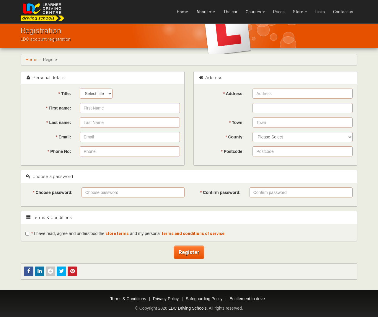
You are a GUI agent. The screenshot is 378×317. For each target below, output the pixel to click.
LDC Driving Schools (187, 308)
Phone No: (59, 151)
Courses (255, 11)
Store (300, 11)
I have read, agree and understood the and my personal (124, 233)
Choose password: (53, 192)
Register (189, 252)
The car (230, 11)
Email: (63, 137)
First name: (58, 108)
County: (234, 137)
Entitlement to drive (247, 298)
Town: (236, 122)
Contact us (343, 11)
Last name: (58, 122)
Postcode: (232, 151)
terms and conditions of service (193, 233)
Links (320, 11)
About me (205, 11)
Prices (279, 11)
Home (182, 11)
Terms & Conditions (128, 298)
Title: (64, 93)
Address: (233, 93)
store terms (117, 233)
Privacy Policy (166, 298)
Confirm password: (220, 192)
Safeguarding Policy (204, 298)
